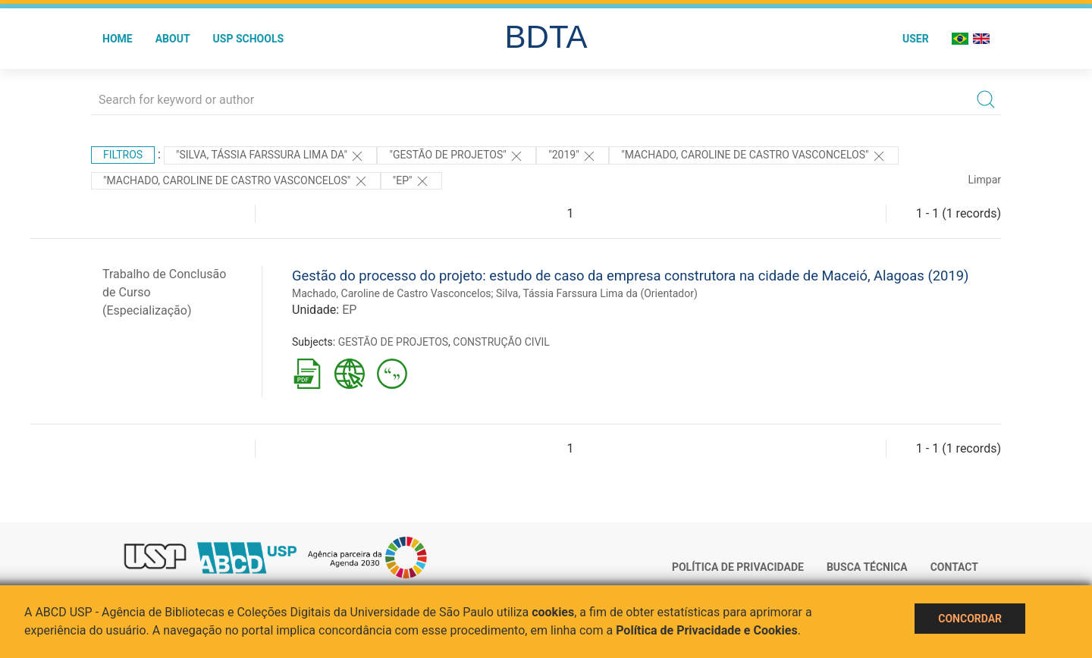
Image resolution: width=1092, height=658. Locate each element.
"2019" (572, 156)
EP (349, 309)
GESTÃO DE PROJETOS (393, 342)
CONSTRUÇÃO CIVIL (501, 342)
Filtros (123, 155)
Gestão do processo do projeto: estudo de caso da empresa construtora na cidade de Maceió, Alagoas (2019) (630, 276)
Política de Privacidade (738, 567)
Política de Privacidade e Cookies (707, 630)
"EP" (411, 181)
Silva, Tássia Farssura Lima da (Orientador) (597, 293)
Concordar (970, 619)
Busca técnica (867, 567)
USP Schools (248, 39)
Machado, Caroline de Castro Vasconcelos (391, 293)
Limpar (984, 180)
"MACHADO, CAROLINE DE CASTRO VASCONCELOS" (236, 181)
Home (117, 39)
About (172, 39)
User (915, 39)
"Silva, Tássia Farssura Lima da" (270, 156)
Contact (954, 567)
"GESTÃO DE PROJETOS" (456, 156)
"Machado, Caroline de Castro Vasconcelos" (753, 156)
